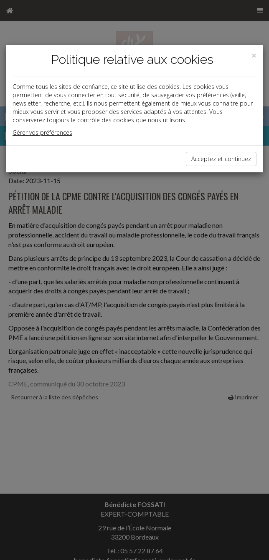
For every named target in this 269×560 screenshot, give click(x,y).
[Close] (253, 55)
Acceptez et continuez (221, 159)
